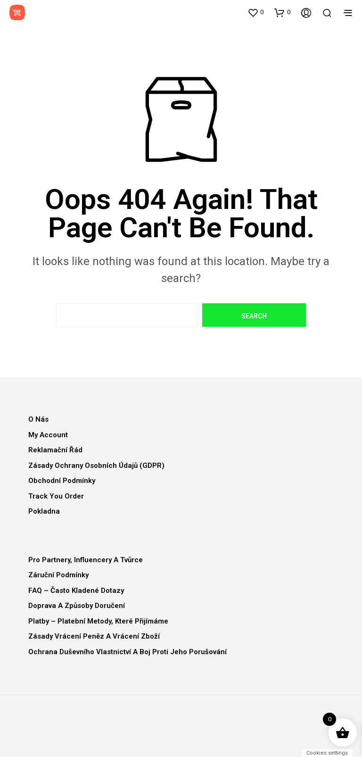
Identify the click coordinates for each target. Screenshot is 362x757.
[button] (255, 12)
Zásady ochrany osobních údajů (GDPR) (96, 465)
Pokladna (44, 511)
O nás (38, 419)
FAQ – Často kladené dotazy (76, 590)
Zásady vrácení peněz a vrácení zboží (94, 636)
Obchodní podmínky (61, 480)
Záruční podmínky (58, 575)
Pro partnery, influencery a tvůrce (85, 560)
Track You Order (56, 496)
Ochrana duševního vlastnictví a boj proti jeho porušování (127, 652)
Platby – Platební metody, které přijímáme (98, 621)
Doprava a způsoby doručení (76, 605)
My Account (48, 435)
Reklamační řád (55, 450)
